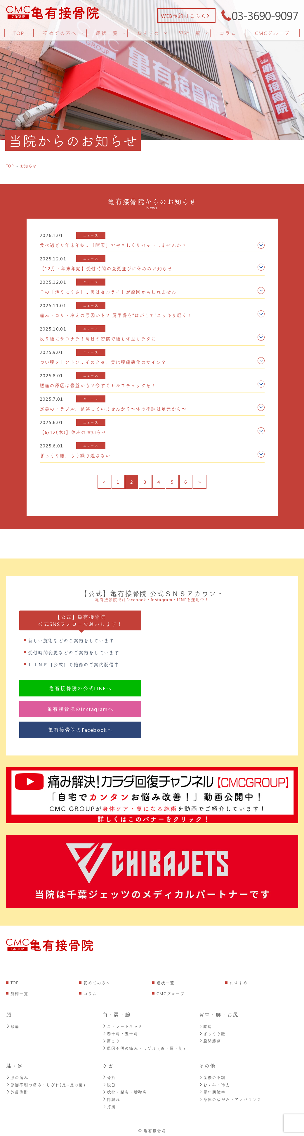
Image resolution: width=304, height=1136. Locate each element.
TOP (15, 982)
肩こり (111, 1040)
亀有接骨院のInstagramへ (80, 709)
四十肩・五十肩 (120, 1033)
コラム (90, 993)
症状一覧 (165, 982)
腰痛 (205, 1026)
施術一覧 (19, 993)
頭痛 (13, 1026)
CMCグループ (171, 993)
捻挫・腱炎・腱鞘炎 (125, 1090)
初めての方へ (97, 982)
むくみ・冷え (214, 1083)
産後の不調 (212, 1076)
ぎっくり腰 (212, 1033)
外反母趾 (17, 1090)
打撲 (109, 1104)
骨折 (109, 1076)
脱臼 (109, 1083)
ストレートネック (123, 1026)
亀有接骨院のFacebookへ (80, 729)
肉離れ (111, 1097)
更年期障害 (212, 1090)
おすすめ (238, 982)
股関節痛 (210, 1040)
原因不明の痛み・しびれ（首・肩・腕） (145, 1047)
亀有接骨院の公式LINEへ (80, 688)
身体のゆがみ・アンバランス (230, 1097)
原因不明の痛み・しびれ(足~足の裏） (47, 1083)
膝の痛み (17, 1076)
